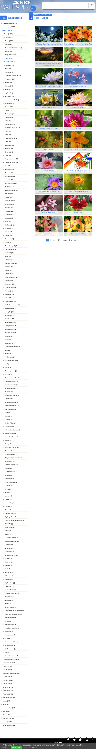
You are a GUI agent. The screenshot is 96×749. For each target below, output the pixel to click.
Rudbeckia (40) (9, 186)
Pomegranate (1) (10, 635)
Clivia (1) (7, 569)
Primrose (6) (9, 391)
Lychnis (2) (8, 506)
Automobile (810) (8, 694)
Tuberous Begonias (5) (12, 405)
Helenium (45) (9, 169)
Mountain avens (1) (11, 617)
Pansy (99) (8, 110)
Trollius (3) (8, 468)
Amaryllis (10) (9, 312)
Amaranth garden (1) (11, 555)
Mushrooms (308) (9, 663)
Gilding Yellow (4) (10, 423)
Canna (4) (8, 412)
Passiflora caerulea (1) (12, 628)
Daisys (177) (9, 72)
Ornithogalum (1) (10, 624)
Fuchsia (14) (9, 291)
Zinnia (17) (8, 270)
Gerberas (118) (9, 96)
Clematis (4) (8, 419)
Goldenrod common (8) (12, 346)
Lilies (49, 15)
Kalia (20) (8, 242)
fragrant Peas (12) (10, 301)
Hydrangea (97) (9, 114)
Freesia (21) (8, 235)
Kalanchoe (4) (9, 426)
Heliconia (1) (9, 600)
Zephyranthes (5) (10, 409)
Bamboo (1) (8, 562)
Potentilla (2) (9, 524)
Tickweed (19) (9, 253)
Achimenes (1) (9, 544)
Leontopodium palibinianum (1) (15, 610)
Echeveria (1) (9, 579)
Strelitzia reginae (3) (11, 464)
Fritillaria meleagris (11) (12, 305)
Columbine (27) (9, 214)
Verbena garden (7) (11, 371)
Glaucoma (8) (9, 343)
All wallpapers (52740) (10, 23)
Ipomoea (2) (8, 496)
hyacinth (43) (9, 180)
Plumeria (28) (9, 211)
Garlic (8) (8, 339)
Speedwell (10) (9, 319)
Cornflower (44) (10, 176)
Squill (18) (8, 256)
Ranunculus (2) (9, 527)
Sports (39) (6, 715)
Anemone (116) (9, 103)
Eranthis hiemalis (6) (11, 385)
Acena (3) (8, 440)
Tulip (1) (7, 652)
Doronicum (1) (9, 572)
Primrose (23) (9, 228)
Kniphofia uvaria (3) (11, 454)
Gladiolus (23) (9, 225)
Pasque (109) (9, 107)
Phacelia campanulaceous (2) (14, 520)
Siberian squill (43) (11, 183)
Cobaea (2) (8, 475)
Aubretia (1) (8, 558)
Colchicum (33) (9, 204)
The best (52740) (8, 718)
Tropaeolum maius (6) (12, 395)
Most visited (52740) (9, 725)
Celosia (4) (8, 416)
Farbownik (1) (9, 586)
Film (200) (6, 704)
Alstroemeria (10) (10, 308)
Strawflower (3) (9, 461)
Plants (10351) (8, 34)
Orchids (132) (9, 86)
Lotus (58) (8, 155)
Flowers (43, 15)
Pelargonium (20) (10, 249)
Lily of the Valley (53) (11, 162)
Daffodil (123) (9, 89)
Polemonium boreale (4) (12, 430)
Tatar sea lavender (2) (12, 541)
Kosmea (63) (9, 152)
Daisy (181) (8, 68)
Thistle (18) (8, 259)
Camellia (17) (9, 266)
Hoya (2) (7, 492)
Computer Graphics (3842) (11, 673)
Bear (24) (8, 221)
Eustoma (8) (8, 336)
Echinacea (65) (9, 145)
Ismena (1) (8, 603)
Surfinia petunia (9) (11, 329)
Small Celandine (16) (11, 277)
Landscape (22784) (9, 27)
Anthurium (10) (9, 315)
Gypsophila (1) (9, 596)
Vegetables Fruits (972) (11, 659)
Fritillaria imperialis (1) (12, 593)
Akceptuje (16, 747)
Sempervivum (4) (10, 433)
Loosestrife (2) (9, 503)
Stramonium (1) (10, 645)
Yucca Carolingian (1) (12, 656)
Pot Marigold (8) (10, 357)
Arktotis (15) (9, 280)
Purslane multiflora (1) (12, 642)
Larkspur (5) (9, 398)
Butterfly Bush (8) (10, 332)
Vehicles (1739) (8, 687)
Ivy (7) (7, 364)
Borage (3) (8, 444)
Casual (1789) (7, 683)
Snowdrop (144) (10, 79)
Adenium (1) (9, 548)
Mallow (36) (8, 197)
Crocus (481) (9, 51)
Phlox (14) (8, 298)
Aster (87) (8, 120)
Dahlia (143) (8, 82)
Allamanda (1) (9, 551)
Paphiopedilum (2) (10, 517)
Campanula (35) (10, 200)
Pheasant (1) (9, 631)
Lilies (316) (8, 58)
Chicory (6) (8, 374)
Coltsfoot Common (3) (12, 447)
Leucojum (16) (9, 273)
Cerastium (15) (9, 284)
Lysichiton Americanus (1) (13, 614)
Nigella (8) (8, 353)
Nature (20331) (7, 30)
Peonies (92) (9, 117)
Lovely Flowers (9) (11, 325)
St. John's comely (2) (11, 537)
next (65, 240)
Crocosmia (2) (9, 478)
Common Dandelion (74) (12, 127)
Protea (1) (8, 638)
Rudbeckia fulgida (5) (11, 402)
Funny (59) (6, 711)
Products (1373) (8, 690)
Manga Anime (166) (9, 708)
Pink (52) (7, 166)
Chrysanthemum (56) (11, 159)
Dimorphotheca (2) (11, 482)
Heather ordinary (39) (11, 190)
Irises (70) (8, 131)
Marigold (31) (9, 207)
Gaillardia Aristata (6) (11, 388)
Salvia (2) (8, 530)
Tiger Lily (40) (10, 65)
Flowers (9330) (8, 37)
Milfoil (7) (8, 367)
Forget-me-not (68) (11, 138)
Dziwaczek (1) (9, 576)
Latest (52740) (7, 722)
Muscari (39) (9, 193)
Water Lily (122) (11, 61)
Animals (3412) (8, 680)
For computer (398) (9, 697)
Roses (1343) (9, 41)
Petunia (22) (8, 232)
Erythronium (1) (10, 583)
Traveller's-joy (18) (11, 263)
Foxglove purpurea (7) (12, 360)
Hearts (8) (8, 350)
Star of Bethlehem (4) (11, 437)
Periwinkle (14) (9, 294)
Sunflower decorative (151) (13, 75)
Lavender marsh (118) (12, 100)
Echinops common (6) (12, 381)
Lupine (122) (9, 93)
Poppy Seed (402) (10, 54)
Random (73, 240)
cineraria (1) (8, 565)
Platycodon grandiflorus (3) (13, 458)
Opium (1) (8, 621)
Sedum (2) (8, 534)
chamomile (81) (10, 124)
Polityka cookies (30, 747)
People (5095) (7, 669)
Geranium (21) (9, 239)
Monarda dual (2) (10, 513)
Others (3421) (7, 676)
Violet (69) (8, 134)
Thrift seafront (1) (10, 649)
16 (59, 240)
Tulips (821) (8, 44)
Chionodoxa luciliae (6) (12, 378)
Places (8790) (7, 666)
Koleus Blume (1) (10, 607)
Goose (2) (8, 489)
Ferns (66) (8, 141)
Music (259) (6, 701)
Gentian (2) (8, 485)
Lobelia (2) (8, 499)
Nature (36, 15)
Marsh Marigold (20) (11, 246)
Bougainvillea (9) (10, 322)
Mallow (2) (8, 510)
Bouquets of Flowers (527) (13, 48)
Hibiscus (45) (9, 173)
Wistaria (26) (9, 218)
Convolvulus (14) (10, 287)
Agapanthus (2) (10, 471)
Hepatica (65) (9, 148)
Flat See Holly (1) (10, 590)
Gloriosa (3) (8, 451)
